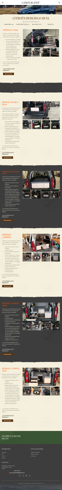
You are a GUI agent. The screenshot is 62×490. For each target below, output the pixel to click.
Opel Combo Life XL (36, 24)
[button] (24, 38)
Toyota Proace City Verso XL (22, 24)
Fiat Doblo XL (51, 24)
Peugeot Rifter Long (8, 24)
